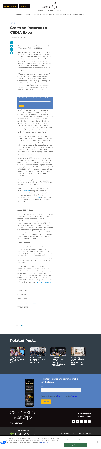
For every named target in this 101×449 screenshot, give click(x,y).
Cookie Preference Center (75, 440)
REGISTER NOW (10, 6)
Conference (47, 14)
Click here (26, 191)
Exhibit (36, 14)
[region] (50, 442)
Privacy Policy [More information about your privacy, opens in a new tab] (45, 442)
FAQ (12, 423)
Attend (27, 14)
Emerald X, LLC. (68, 434)
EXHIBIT (24, 6)
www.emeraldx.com (44, 282)
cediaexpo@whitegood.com (28, 303)
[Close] (98, 442)
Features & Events (62, 14)
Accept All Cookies (75, 445)
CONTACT (19, 423)
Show (18, 14)
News (12, 23)
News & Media (78, 14)
